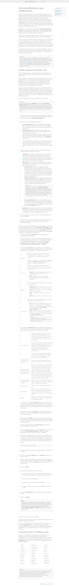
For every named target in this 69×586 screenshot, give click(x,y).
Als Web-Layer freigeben (29, 62)
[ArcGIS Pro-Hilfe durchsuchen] (33, 1)
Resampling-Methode (31, 284)
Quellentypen (25, 158)
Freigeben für (24, 66)
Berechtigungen (48, 35)
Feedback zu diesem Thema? (47, 583)
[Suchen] (43, 1)
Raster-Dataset (25, 159)
